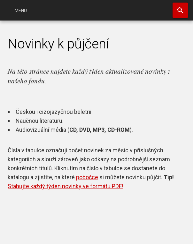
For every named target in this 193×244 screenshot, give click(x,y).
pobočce (87, 177)
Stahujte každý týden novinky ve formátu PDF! (65, 186)
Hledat (180, 10)
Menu (21, 10)
